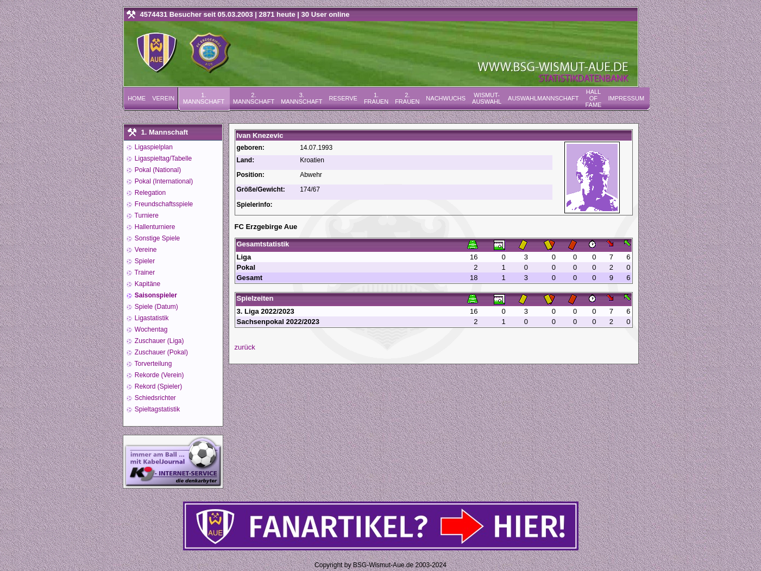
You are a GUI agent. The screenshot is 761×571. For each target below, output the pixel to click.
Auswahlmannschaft (543, 98)
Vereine (145, 249)
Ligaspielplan (153, 147)
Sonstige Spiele (156, 238)
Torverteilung (152, 363)
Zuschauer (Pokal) (160, 352)
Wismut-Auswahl (486, 98)
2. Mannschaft (253, 98)
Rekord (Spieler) (158, 386)
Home (137, 98)
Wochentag (150, 329)
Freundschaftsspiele (163, 204)
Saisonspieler (155, 295)
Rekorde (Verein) (158, 375)
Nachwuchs (446, 98)
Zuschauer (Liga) (158, 341)
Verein (163, 98)
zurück (245, 347)
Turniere (146, 215)
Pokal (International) (163, 181)
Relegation (149, 192)
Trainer (144, 272)
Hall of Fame (593, 98)
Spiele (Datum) (155, 306)
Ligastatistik (151, 318)
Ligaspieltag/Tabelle (162, 158)
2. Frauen (407, 98)
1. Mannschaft (203, 98)
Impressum (626, 98)
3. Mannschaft (301, 98)
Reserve (343, 98)
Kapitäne (147, 284)
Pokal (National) (157, 170)
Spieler (144, 261)
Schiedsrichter (154, 398)
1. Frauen (376, 98)
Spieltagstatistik (156, 409)
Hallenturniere (154, 227)
